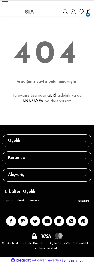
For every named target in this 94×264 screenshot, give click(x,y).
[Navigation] (5, 3)
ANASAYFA (32, 101)
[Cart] (89, 12)
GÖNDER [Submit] (83, 201)
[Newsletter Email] (47, 202)
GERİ (51, 96)
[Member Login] (73, 12)
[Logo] (30, 11)
